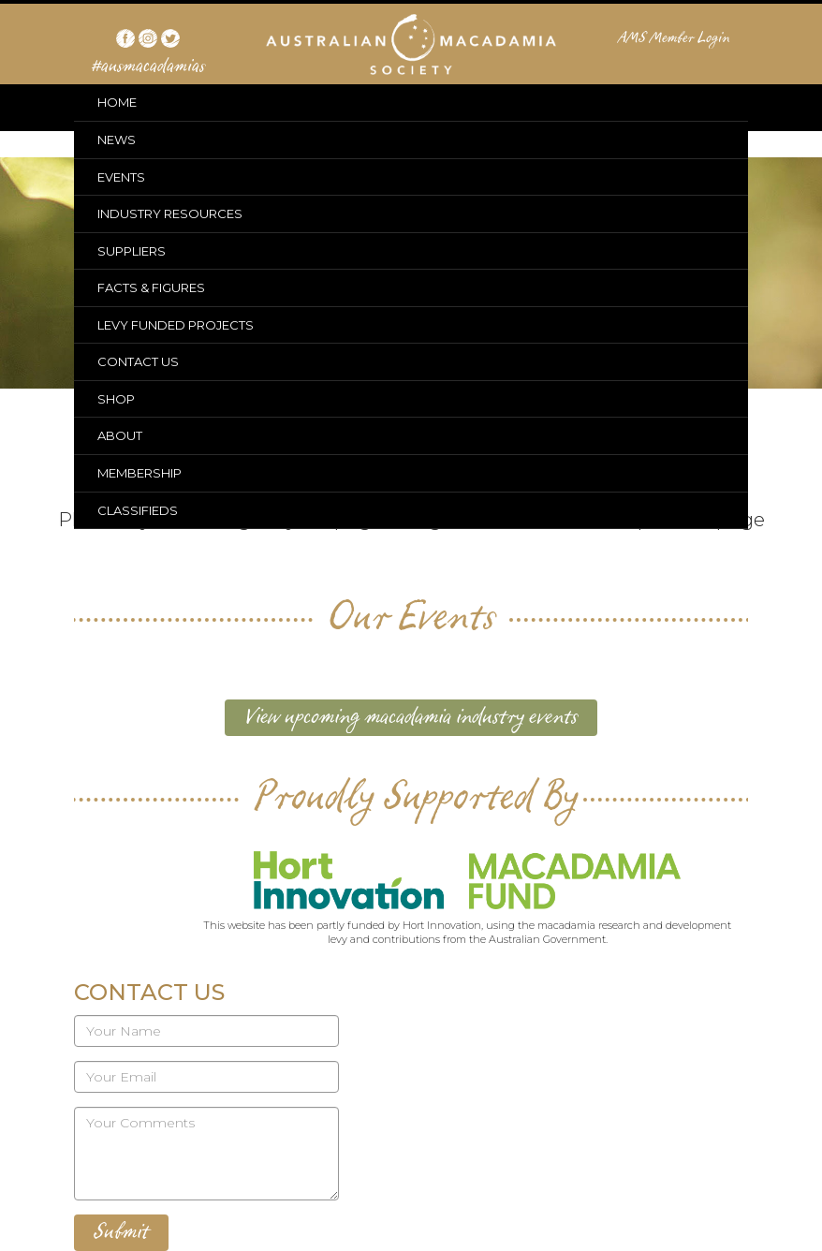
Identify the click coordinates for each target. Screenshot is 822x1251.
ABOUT (119, 435)
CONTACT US (138, 361)
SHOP (116, 398)
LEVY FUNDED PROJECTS (175, 324)
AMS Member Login (674, 38)
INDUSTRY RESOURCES (169, 213)
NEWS (116, 139)
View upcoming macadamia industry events (411, 717)
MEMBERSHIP (139, 472)
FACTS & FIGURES (151, 287)
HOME (117, 102)
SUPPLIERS (131, 250)
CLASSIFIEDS (137, 510)
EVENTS (121, 176)
